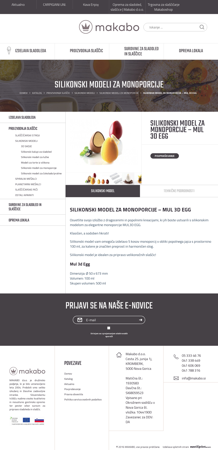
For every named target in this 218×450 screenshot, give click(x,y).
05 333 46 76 (191, 355)
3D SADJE (26, 146)
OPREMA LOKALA (19, 220)
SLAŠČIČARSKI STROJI (27, 135)
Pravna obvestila (73, 394)
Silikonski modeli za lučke (35, 157)
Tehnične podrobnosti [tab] (179, 191)
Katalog (37, 93)
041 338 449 (191, 360)
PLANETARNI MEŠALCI (28, 184)
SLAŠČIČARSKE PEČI (26, 189)
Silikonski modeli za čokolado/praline (41, 173)
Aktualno (69, 384)
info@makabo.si (194, 378)
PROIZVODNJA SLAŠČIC (58, 93)
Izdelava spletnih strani (176, 447)
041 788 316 (191, 370)
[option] (104, 142)
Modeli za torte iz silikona (35, 162)
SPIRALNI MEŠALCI (26, 179)
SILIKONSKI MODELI (85, 93)
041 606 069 (191, 365)
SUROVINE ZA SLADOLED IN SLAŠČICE (25, 207)
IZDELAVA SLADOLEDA (22, 117)
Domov (24, 93)
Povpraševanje (165, 156)
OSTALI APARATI (24, 195)
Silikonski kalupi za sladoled (36, 151)
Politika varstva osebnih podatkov (83, 399)
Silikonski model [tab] (103, 191)
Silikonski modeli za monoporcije (119, 93)
